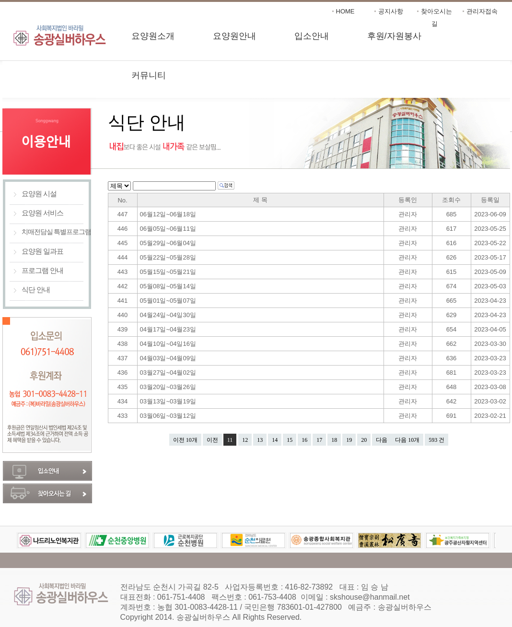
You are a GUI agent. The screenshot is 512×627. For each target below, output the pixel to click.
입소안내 (311, 36)
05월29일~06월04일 (169, 243)
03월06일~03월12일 (169, 415)
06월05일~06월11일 (169, 228)
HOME (345, 11)
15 (289, 440)
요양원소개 (153, 36)
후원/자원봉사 (394, 36)
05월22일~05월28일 (169, 257)
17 (319, 440)
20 (364, 440)
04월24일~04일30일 (169, 315)
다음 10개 (407, 440)
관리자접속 (482, 11)
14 (275, 440)
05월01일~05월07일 (169, 300)
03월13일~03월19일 (169, 401)
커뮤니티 (148, 75)
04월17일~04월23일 (169, 329)
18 (334, 440)
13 (260, 440)
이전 (212, 440)
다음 (381, 440)
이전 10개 (185, 440)
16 (304, 440)
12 (245, 440)
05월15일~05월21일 (169, 271)
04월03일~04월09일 (169, 358)
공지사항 (390, 11)
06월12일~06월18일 (169, 214)
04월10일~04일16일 (169, 343)
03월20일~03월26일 (169, 386)
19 (349, 440)
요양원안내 (234, 36)
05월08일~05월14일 (169, 286)
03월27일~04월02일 (169, 372)
